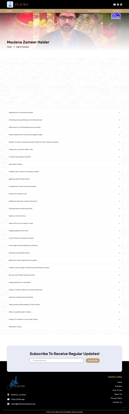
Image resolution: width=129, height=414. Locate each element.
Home (9, 11)
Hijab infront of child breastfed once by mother (25, 127)
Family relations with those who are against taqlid (25, 135)
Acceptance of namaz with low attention (22, 186)
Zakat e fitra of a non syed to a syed (21, 223)
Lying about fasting (15, 164)
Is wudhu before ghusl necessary (20, 157)
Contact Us (117, 11)
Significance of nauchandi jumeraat (21, 112)
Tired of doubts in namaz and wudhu (21, 238)
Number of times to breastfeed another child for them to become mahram (33, 142)
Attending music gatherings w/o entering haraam (25, 120)
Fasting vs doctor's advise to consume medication (25, 290)
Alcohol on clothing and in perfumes (21, 297)
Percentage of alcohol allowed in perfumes (23, 245)
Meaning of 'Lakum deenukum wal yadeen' (23, 260)
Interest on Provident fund (18, 194)
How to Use (49, 11)
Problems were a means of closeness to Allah (24, 171)
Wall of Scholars (22, 47)
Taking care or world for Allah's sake (21, 149)
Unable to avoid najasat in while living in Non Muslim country (29, 267)
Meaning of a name (15, 327)
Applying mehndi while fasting (19, 179)
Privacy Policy (94, 11)
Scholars (28, 11)
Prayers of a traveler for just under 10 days (23, 319)
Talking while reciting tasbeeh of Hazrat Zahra (24, 304)
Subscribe (93, 360)
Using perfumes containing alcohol (20, 208)
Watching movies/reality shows (19, 253)
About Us (71, 11)
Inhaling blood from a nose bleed (20, 282)
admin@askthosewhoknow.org (23, 404)
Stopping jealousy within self (18, 231)
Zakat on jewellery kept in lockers (20, 312)
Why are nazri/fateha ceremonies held (22, 275)
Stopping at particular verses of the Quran (23, 201)
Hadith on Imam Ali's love (17, 216)
